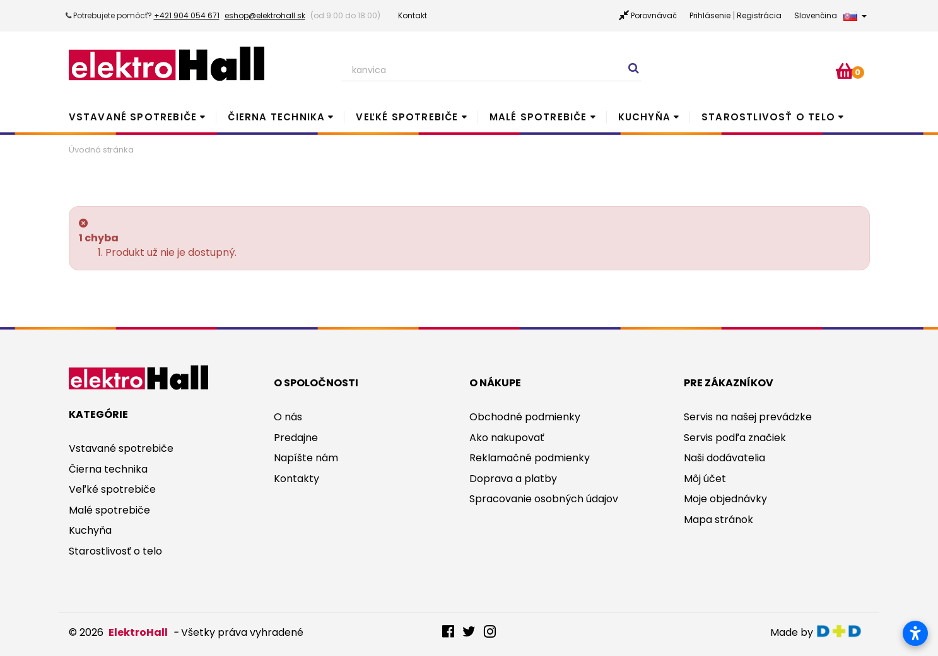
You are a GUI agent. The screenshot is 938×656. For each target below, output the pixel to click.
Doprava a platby (513, 478)
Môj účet (705, 478)
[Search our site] (492, 70)
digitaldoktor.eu (842, 631)
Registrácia (759, 15)
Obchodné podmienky (524, 417)
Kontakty (296, 478)
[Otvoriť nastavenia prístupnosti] (915, 633)
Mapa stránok (718, 519)
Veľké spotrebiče (407, 117)
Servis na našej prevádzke (748, 417)
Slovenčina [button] (830, 15)
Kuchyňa (644, 117)
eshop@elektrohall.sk (265, 15)
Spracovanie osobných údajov (543, 499)
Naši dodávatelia (724, 458)
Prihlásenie (709, 15)
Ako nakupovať (506, 437)
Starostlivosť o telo (768, 117)
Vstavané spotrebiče (133, 117)
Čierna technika (276, 117)
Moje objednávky (725, 499)
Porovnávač (654, 15)
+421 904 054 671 (187, 15)
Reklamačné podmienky (529, 458)
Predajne (296, 437)
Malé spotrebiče (538, 117)
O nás (288, 417)
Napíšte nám (306, 458)
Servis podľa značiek (735, 437)
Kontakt (412, 15)
